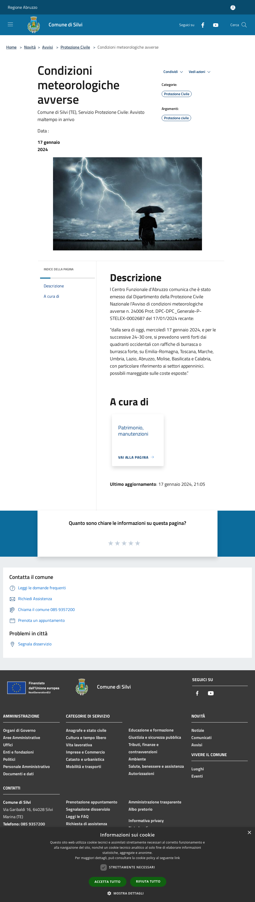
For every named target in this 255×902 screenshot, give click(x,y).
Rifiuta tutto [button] (148, 881)
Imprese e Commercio (85, 752)
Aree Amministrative (21, 737)
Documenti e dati (18, 774)
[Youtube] (213, 24)
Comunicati (201, 737)
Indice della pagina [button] (58, 269)
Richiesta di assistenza (86, 824)
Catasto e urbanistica (85, 759)
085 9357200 (33, 824)
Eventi (197, 776)
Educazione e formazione (151, 730)
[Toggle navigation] (10, 24)
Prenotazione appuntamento (91, 802)
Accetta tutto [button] (108, 881)
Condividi (174, 72)
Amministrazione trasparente (155, 802)
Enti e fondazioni (18, 752)
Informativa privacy (146, 820)
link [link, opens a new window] (177, 858)
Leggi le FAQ (77, 816)
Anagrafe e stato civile (86, 730)
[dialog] (127, 864)
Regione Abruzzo (22, 7)
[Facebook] (201, 24)
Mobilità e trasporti (83, 766)
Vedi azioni (200, 72)
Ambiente (137, 759)
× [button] (249, 833)
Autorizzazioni (141, 773)
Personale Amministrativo (26, 766)
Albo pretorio (141, 809)
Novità (30, 47)
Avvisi (47, 47)
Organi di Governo (19, 730)
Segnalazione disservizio (88, 809)
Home (11, 47)
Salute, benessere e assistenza (156, 766)
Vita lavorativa (79, 745)
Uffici (8, 745)
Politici (9, 759)
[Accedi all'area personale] (233, 8)
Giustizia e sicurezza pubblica (155, 737)
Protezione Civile (75, 47)
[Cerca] (244, 25)
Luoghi (197, 769)
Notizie (197, 730)
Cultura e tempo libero (86, 737)
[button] (127, 893)
